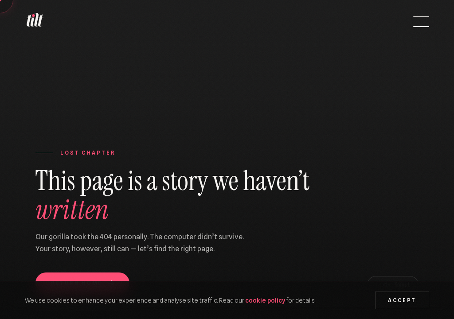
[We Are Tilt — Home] (34, 22)
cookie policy (265, 300)
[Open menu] (421, 21)
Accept (402, 300)
